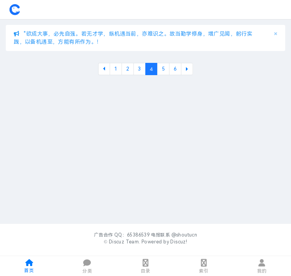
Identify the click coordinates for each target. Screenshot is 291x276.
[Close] (275, 34)
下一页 (187, 69)
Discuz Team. (124, 242)
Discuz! (178, 242)
